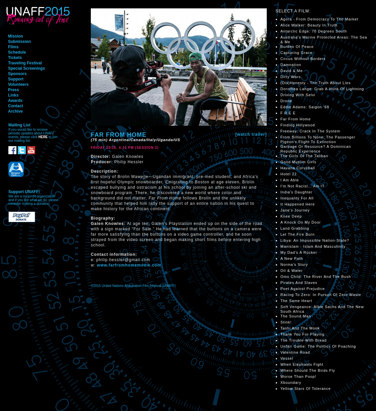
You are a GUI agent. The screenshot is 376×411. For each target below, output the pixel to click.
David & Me (291, 71)
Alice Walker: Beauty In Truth (308, 25)
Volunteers (18, 84)
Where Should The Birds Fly (307, 370)
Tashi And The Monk (300, 328)
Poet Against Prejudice (302, 289)
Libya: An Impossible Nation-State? (314, 240)
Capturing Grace (296, 53)
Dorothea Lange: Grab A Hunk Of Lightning (322, 89)
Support (15, 79)
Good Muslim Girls (298, 162)
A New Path (291, 258)
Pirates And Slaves (298, 283)
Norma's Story (294, 264)
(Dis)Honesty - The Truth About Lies (315, 83)
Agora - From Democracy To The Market (319, 19)
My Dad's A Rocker (298, 252)
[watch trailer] (251, 134)
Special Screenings (26, 68)
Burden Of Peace (297, 47)
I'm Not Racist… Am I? (302, 186)
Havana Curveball (297, 168)
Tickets (15, 57)
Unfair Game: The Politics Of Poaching (318, 346)
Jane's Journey (295, 210)
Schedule (17, 52)
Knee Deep (291, 216)
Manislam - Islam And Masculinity (313, 246)
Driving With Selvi (297, 95)
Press (13, 89)
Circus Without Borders (303, 59)
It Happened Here (297, 204)
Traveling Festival (25, 63)
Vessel (286, 358)
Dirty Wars (290, 77)
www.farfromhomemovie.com (129, 265)
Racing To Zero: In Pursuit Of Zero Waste (320, 295)
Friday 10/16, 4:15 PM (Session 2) (125, 148)
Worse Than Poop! (298, 376)
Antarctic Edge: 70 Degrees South (313, 31)
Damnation (290, 65)
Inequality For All (297, 198)
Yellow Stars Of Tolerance (305, 389)
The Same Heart (296, 301)
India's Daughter (296, 192)
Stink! (286, 322)
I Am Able (289, 180)
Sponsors (17, 73)
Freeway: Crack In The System (310, 131)
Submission (19, 41)
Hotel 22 (288, 174)
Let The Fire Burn (297, 234)
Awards (15, 100)
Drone (286, 101)
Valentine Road (295, 352)
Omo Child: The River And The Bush (315, 277)
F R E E (288, 113)
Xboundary (290, 382)
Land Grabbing (294, 228)
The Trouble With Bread (303, 340)
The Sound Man (295, 316)
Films (13, 47)
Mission (15, 36)
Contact (15, 106)
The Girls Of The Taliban (304, 156)
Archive (15, 111)
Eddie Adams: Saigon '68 (304, 107)
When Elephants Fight (301, 364)
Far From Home (295, 119)
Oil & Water (291, 271)
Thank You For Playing (302, 334)
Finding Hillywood (297, 125)
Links (13, 95)
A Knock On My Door (300, 222)
